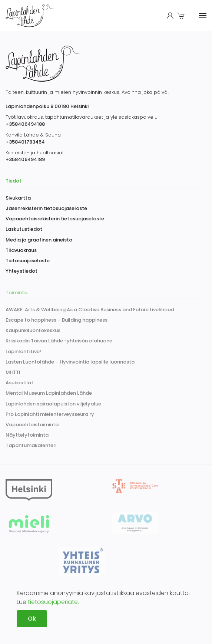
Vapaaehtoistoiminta (32, 424)
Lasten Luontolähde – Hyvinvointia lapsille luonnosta (70, 361)
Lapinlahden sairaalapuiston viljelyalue (53, 403)
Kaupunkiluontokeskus (33, 330)
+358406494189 (25, 159)
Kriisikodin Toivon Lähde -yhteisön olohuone (59, 340)
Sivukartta (18, 197)
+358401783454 (25, 141)
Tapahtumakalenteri (31, 445)
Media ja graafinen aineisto (39, 239)
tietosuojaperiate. (53, 602)
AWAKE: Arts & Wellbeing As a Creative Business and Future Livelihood (90, 309)
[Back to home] (31, 15)
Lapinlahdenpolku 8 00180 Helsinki (47, 106)
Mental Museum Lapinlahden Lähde (49, 393)
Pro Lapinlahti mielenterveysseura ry (50, 414)
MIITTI (13, 372)
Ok (32, 618)
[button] (182, 15)
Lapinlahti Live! (23, 351)
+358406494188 (25, 124)
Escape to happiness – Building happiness (56, 319)
